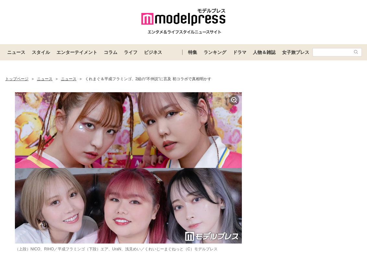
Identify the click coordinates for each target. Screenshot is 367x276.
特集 (192, 52)
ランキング (215, 52)
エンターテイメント (76, 52)
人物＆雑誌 (264, 52)
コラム (110, 52)
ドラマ (239, 52)
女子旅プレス (295, 52)
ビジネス (153, 52)
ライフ (130, 52)
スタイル (41, 52)
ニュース (16, 52)
